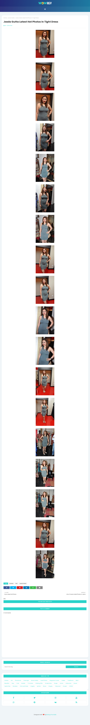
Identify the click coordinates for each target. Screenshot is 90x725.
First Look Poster (24, 686)
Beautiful (6, 683)
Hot (16, 583)
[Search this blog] (35, 666)
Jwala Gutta (11, 18)
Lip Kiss (39, 686)
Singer (55, 683)
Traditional (70, 680)
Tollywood (57, 686)
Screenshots (48, 683)
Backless (15, 686)
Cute (17, 683)
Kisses (75, 683)
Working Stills (39, 683)
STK (5, 25)
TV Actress (30, 683)
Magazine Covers (54, 680)
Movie (44, 686)
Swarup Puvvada (51, 714)
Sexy (13, 683)
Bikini (77, 680)
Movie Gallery (34, 680)
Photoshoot (18, 680)
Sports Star (7, 686)
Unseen (65, 686)
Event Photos (44, 680)
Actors (61, 683)
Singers (51, 686)
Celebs (63, 680)
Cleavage (26, 680)
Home (5, 18)
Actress (11, 583)
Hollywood (68, 683)
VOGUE (71, 686)
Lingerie (32, 686)
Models (23, 683)
